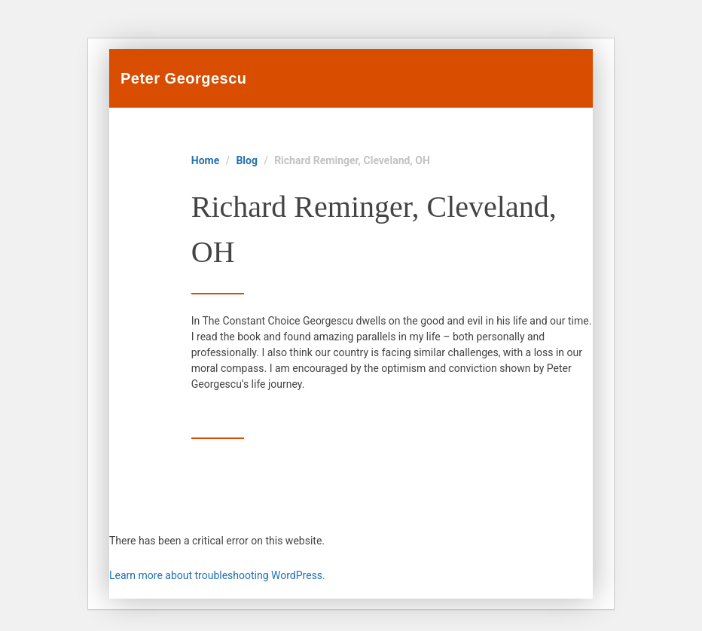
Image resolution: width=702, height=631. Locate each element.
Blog (247, 160)
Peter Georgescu (184, 78)
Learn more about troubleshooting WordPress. (217, 575)
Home (205, 160)
